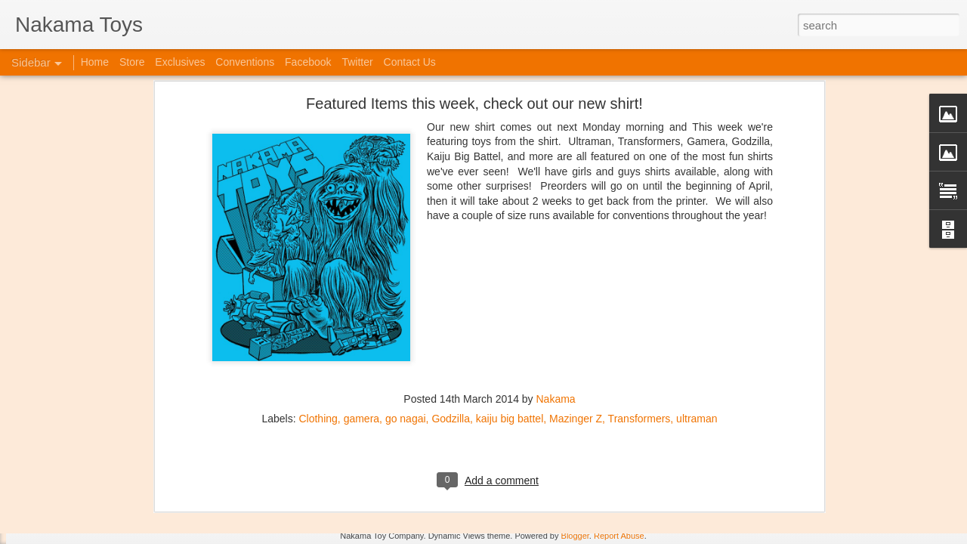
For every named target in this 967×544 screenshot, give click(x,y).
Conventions (244, 62)
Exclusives (180, 62)
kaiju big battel (510, 256)
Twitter (356, 62)
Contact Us (410, 62)
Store (131, 62)
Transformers (639, 256)
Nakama (556, 236)
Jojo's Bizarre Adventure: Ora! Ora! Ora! (117, 500)
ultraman (696, 256)
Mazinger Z (575, 256)
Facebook (308, 62)
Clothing (317, 256)
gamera (361, 256)
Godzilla (450, 256)
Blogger (575, 535)
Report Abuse (619, 535)
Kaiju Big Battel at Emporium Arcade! (111, 466)
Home (95, 62)
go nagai (405, 256)
